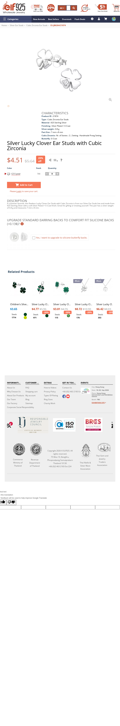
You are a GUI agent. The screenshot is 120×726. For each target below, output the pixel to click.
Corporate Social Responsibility (20, 407)
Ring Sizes (48, 399)
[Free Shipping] (36, 7)
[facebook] (64, 397)
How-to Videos (50, 387)
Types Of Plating (51, 395)
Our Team (11, 399)
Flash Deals (80, 19)
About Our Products (15, 395)
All (62, 8)
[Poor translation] (11, 502)
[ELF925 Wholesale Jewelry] (13, 7)
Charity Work (49, 403)
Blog (27, 399)
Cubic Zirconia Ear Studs (37, 25)
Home (4, 25)
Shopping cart (31, 391)
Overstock (66, 19)
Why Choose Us (14, 391)
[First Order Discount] (101, 7)
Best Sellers (53, 19)
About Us (11, 387)
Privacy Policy (50, 391)
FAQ (27, 387)
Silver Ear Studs (16, 25)
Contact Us (67, 387)
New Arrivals (39, 19)
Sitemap (29, 403)
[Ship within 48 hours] (85, 7)
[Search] (68, 8)
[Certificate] (33, 425)
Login (18, 191)
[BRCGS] (93, 425)
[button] (16, 19)
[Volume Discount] (50, 7)
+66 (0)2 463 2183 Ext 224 (73, 391)
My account (30, 395)
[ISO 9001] (64, 425)
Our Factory (12, 403)
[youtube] (68, 397)
